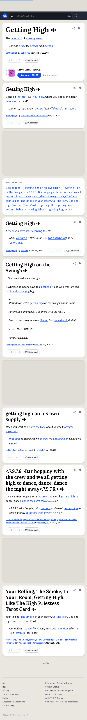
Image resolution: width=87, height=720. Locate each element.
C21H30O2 (25, 53)
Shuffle (43, 663)
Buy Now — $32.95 (29, 75)
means (12, 231)
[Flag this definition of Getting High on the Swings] (79, 263)
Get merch (31, 60)
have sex (25, 231)
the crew (42, 497)
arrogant (69, 427)
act (20, 38)
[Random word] (69, 16)
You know (38, 97)
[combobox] (41, 16)
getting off (46, 205)
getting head (65, 205)
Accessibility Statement (13, 701)
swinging (24, 291)
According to (38, 231)
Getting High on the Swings (18, 344)
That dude (15, 439)
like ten (44, 320)
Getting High (11, 53)
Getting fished (36, 210)
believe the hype (36, 427)
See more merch (50, 75)
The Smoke (27, 617)
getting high (37, 303)
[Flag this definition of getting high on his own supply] (79, 412)
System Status (52, 686)
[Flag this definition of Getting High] (78, 28)
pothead (46, 287)
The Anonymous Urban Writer (34, 115)
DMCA (5, 698)
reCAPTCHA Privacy (54, 694)
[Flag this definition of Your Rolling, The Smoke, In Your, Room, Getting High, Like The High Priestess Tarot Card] (79, 590)
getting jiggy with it (60, 210)
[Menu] (82, 15)
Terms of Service (10, 694)
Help (4, 686)
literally (14, 291)
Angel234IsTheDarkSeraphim (32, 643)
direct (14, 38)
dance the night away (34, 501)
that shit (21, 97)
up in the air (61, 320)
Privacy (5, 690)
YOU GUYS (21, 238)
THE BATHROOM (57, 238)
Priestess (17, 621)
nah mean (69, 109)
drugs (22, 46)
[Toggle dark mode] (76, 15)
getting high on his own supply (42, 188)
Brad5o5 (38, 344)
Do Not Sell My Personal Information (61, 701)
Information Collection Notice (58, 683)
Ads (4, 683)
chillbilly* (41, 450)
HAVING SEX (15, 243)
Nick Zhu (24, 250)
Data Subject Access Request (59, 690)
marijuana (11, 101)
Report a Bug (8, 705)
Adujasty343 (43, 522)
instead (48, 46)
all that (43, 439)
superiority (12, 431)
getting (34, 46)
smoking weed (34, 38)
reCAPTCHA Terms (54, 698)
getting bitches (14, 210)
